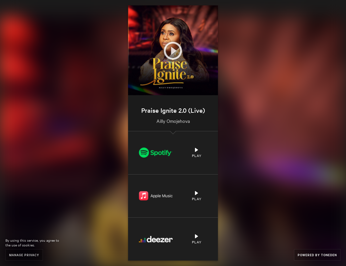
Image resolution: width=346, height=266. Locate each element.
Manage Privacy (24, 254)
